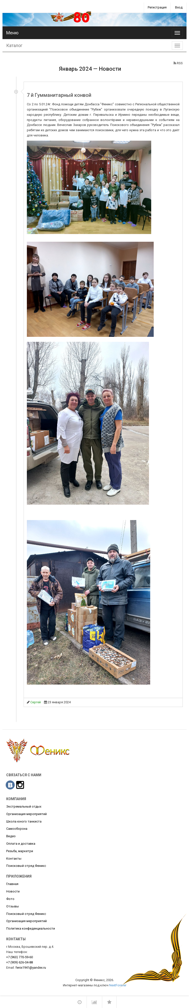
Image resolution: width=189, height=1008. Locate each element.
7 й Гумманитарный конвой (59, 95)
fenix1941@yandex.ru (30, 967)
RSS (178, 63)
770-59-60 (19, 957)
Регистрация (157, 7)
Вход (179, 7)
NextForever (117, 985)
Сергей (35, 702)
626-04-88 (19, 962)
